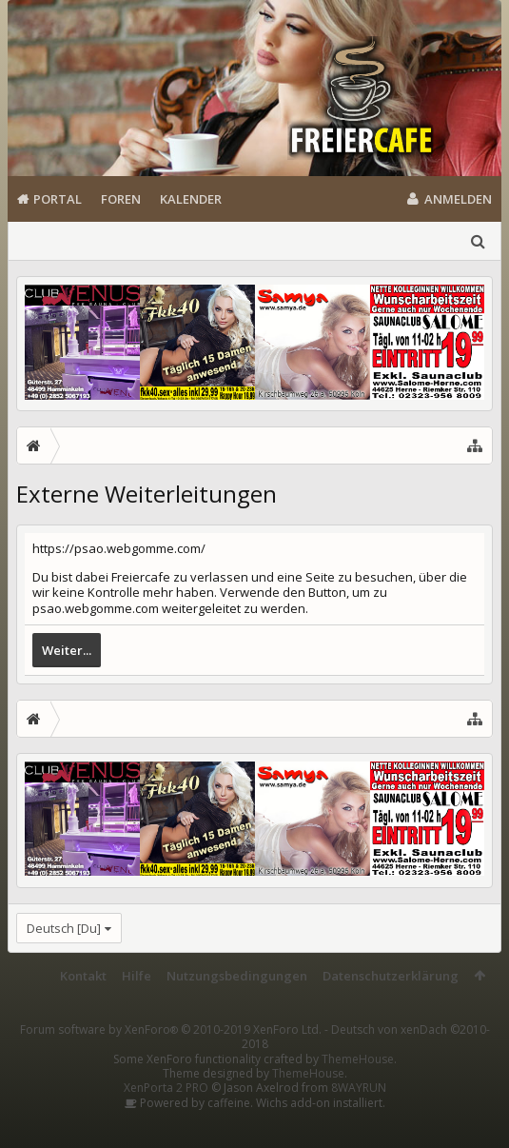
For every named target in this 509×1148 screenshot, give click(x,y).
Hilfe (136, 975)
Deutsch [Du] (64, 928)
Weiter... (66, 650)
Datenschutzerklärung (391, 975)
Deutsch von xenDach (366, 1036)
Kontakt (83, 975)
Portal (57, 199)
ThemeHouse (358, 1059)
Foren (121, 199)
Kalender (191, 199)
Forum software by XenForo (171, 1029)
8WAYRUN (358, 1087)
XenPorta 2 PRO (166, 1087)
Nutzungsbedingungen (236, 975)
